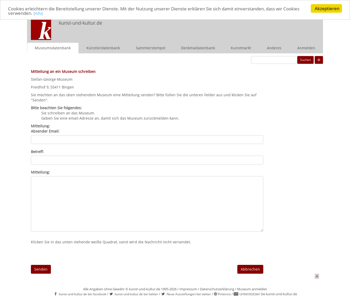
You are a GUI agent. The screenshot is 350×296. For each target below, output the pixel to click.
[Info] (38, 13)
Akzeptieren (327, 8)
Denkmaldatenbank (198, 47)
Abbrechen (250, 268)
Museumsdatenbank (53, 47)
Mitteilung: (40, 171)
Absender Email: (45, 130)
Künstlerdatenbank (103, 47)
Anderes (274, 47)
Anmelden (306, 47)
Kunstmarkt (241, 47)
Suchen (305, 59)
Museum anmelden (252, 288)
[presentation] (70, 254)
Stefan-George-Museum (51, 79)
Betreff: (37, 151)
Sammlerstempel (150, 47)
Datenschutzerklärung (217, 288)
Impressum (188, 288)
